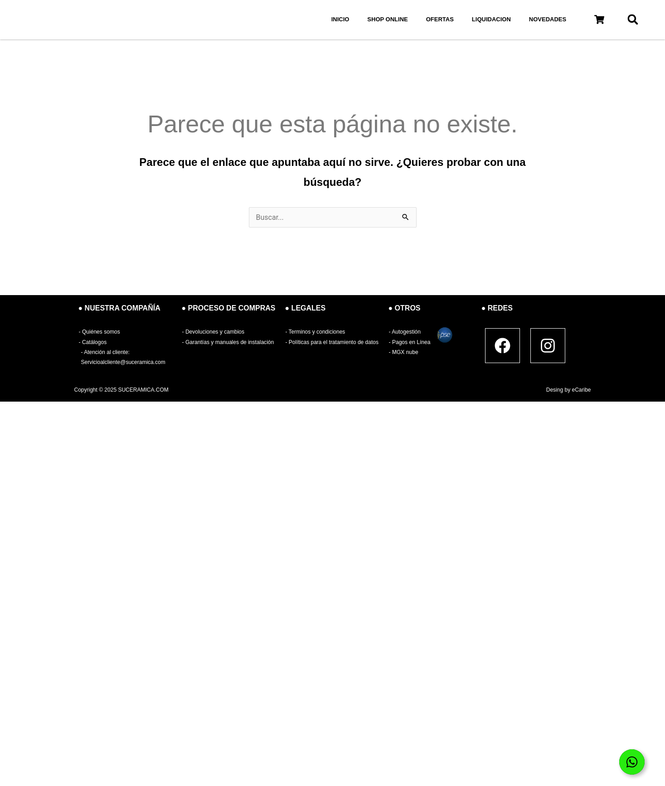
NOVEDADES (547, 19)
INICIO (340, 19)
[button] (599, 19)
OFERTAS (440, 19)
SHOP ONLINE (387, 19)
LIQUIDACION (491, 19)
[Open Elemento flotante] (632, 762)
